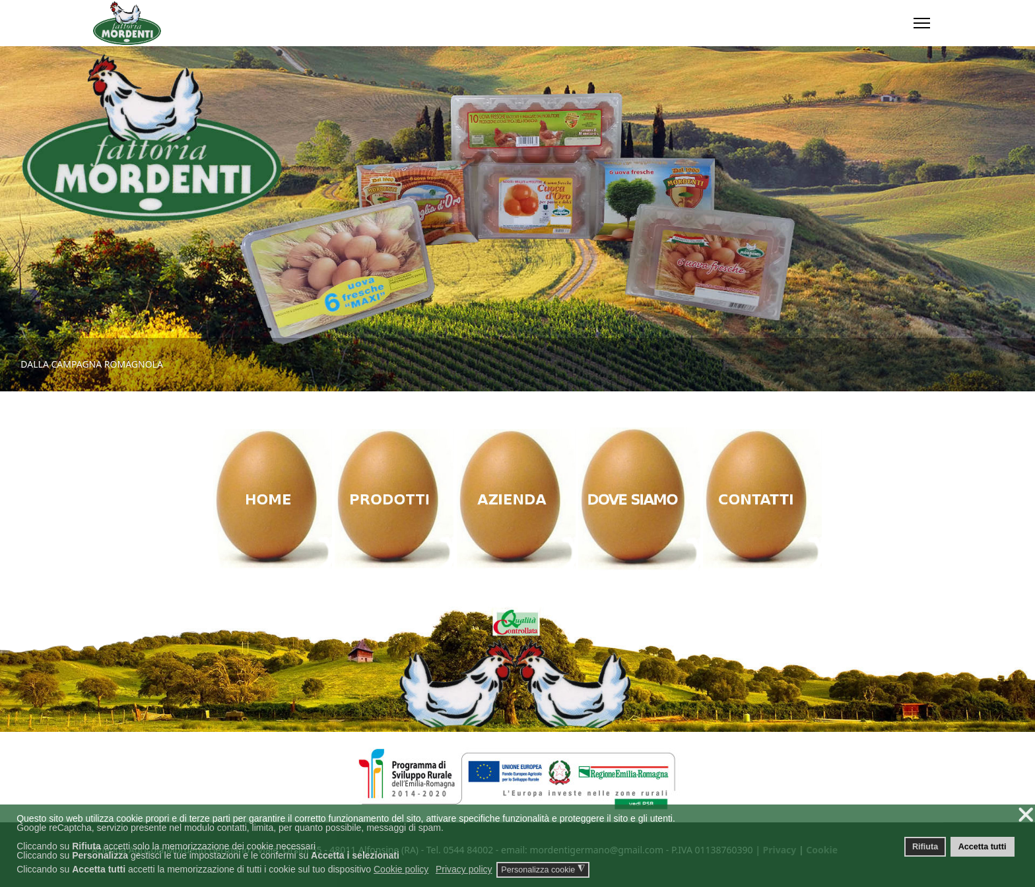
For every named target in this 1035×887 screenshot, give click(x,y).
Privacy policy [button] (464, 869)
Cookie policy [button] (401, 869)
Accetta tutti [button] (982, 846)
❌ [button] (1026, 815)
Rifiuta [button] (925, 846)
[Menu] (922, 23)
